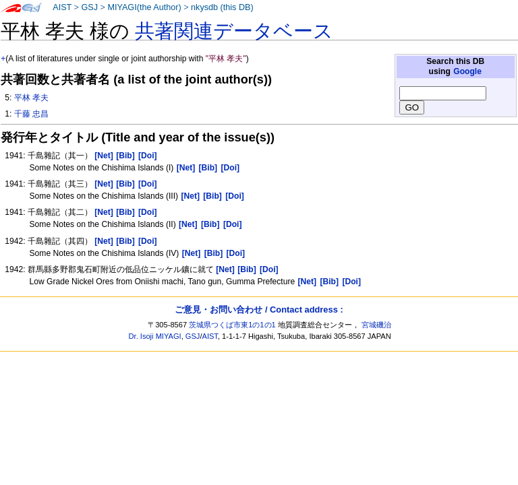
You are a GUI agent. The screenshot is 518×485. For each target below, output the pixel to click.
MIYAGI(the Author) (144, 7)
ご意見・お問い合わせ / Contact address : (259, 309)
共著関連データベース (234, 31)
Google (467, 71)
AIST (62, 7)
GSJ (89, 7)
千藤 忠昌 (31, 114)
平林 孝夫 (31, 97)
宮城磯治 (376, 325)
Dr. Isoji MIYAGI (155, 336)
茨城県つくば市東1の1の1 (232, 325)
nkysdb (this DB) (222, 7)
